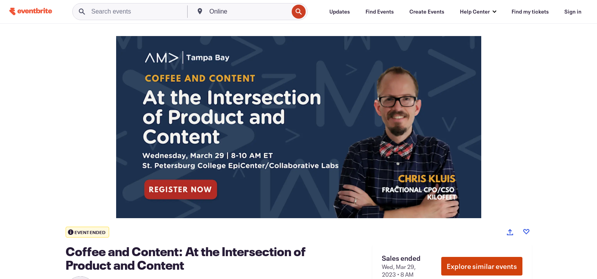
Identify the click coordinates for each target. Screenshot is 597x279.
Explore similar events (482, 266)
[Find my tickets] (530, 11)
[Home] (30, 11)
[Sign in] (573, 11)
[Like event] (526, 231)
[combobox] (248, 12)
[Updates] (339, 11)
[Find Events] (379, 11)
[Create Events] (427, 11)
